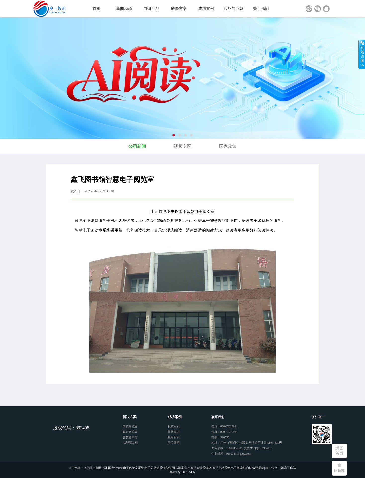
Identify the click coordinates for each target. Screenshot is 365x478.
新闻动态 (124, 8)
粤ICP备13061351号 (182, 472)
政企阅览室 (130, 432)
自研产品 (151, 8)
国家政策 (228, 146)
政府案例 (174, 437)
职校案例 (174, 426)
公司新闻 (137, 146)
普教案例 (174, 432)
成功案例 (206, 8)
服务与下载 (233, 8)
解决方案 (179, 8)
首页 (97, 8)
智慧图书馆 (130, 437)
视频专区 (182, 146)
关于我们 (261, 8)
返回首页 (339, 450)
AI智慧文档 (130, 442)
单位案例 (174, 442)
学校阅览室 (130, 426)
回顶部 (339, 471)
